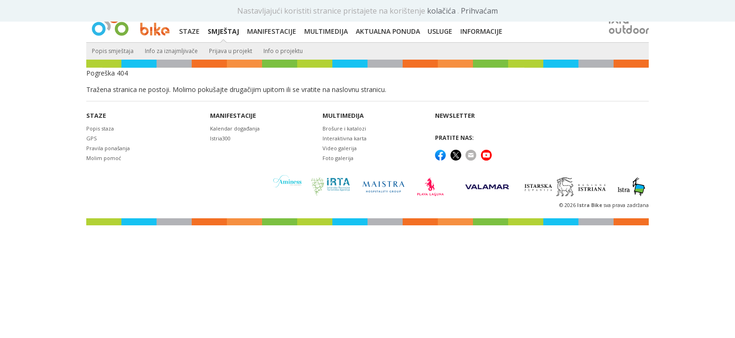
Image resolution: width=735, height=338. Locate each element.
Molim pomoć (103, 157)
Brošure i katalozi (344, 128)
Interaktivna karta (344, 138)
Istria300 (220, 138)
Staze (96, 116)
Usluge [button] (440, 31)
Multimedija (343, 116)
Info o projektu (283, 51)
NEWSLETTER (455, 116)
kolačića (442, 11)
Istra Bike (590, 205)
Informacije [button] (481, 31)
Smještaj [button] (223, 31)
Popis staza (100, 128)
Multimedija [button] (326, 31)
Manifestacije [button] (271, 31)
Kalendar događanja (235, 128)
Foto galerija (337, 157)
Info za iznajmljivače (171, 51)
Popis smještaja (113, 51)
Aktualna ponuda (388, 31)
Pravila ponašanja (108, 148)
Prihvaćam (479, 11)
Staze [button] (189, 31)
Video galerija (339, 148)
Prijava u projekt (230, 51)
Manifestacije (233, 116)
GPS (91, 138)
